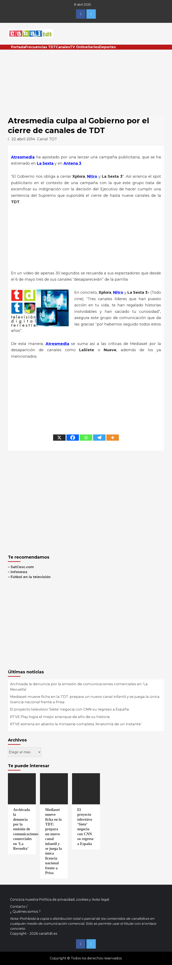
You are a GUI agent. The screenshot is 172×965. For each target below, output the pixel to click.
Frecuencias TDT (40, 47)
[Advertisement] (86, 81)
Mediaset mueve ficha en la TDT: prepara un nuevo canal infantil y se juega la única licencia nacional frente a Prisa (85, 699)
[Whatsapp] (86, 437)
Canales (63, 47)
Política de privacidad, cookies (63, 899)
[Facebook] (72, 437)
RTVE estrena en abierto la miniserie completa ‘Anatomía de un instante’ (76, 724)
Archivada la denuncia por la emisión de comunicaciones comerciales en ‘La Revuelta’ (79, 686)
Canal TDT (47, 139)
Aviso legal (100, 899)
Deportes (107, 47)
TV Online (79, 47)
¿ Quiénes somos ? (25, 912)
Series (93, 47)
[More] (112, 437)
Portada (18, 47)
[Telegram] (99, 437)
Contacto (17, 907)
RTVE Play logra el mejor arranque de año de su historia (60, 717)
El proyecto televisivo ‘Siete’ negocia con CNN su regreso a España (69, 709)
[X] (59, 437)
